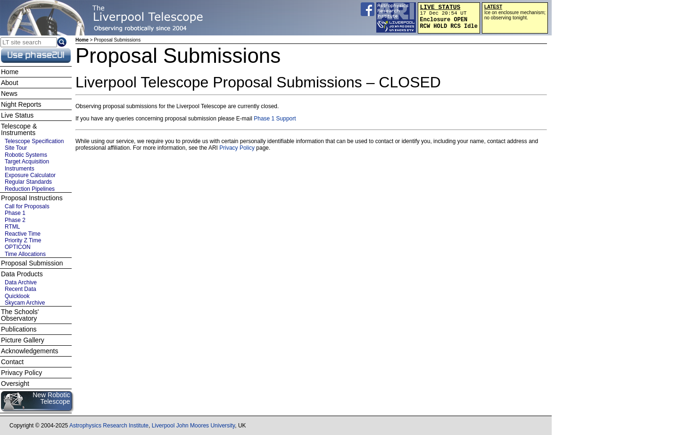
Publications (19, 329)
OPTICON (18, 247)
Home (82, 40)
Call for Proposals (27, 206)
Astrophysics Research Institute (109, 425)
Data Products (22, 274)
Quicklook (17, 296)
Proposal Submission (32, 263)
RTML (12, 226)
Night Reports (21, 104)
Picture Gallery (22, 340)
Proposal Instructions (32, 198)
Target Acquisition (27, 161)
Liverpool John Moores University (193, 425)
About (9, 82)
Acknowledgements (29, 351)
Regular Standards (28, 182)
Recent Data (20, 289)
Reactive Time (23, 233)
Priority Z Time (23, 240)
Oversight (15, 383)
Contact (12, 362)
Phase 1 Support (275, 118)
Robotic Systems (26, 155)
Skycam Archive (25, 302)
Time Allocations (25, 254)
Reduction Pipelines (30, 189)
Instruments (19, 168)
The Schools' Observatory (20, 315)
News (9, 93)
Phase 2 (15, 220)
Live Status (17, 115)
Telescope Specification (34, 141)
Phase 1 (15, 213)
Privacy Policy (237, 148)
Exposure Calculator (30, 175)
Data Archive (21, 282)
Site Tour (16, 148)
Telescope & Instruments (19, 129)
